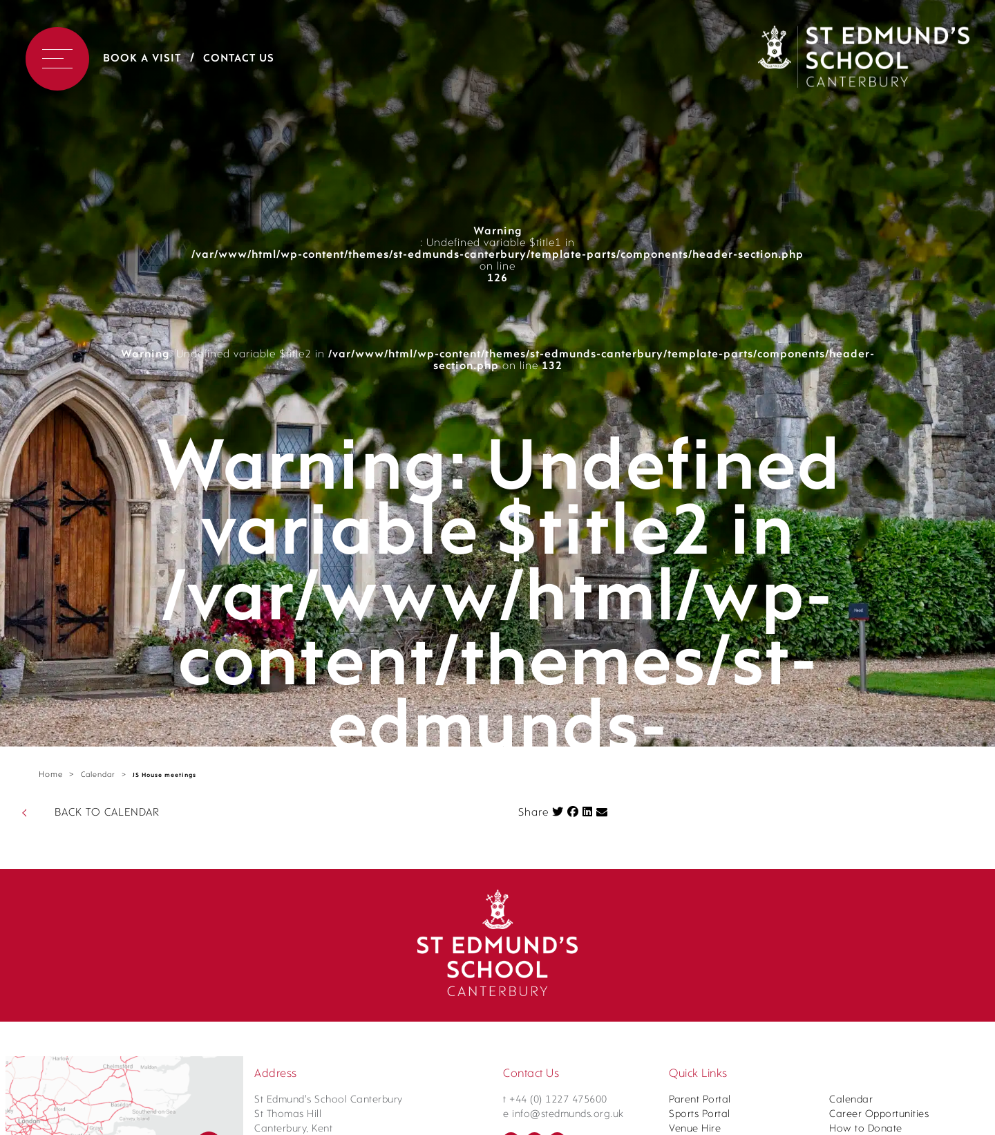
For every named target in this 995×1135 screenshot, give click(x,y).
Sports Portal (699, 1114)
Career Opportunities (879, 1114)
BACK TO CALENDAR (107, 812)
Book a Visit (142, 58)
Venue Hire (695, 1129)
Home (51, 775)
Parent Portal (700, 1100)
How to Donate (865, 1129)
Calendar (98, 775)
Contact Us (238, 58)
